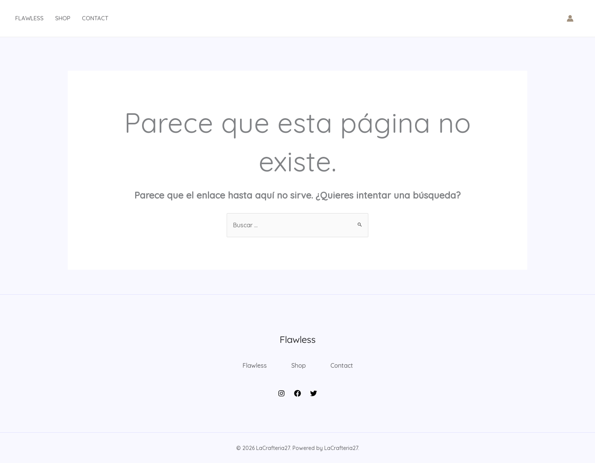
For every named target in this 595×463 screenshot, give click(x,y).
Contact (95, 18)
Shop (62, 18)
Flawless (29, 18)
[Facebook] (297, 393)
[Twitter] (313, 393)
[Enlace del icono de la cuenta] (570, 18)
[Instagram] (281, 393)
